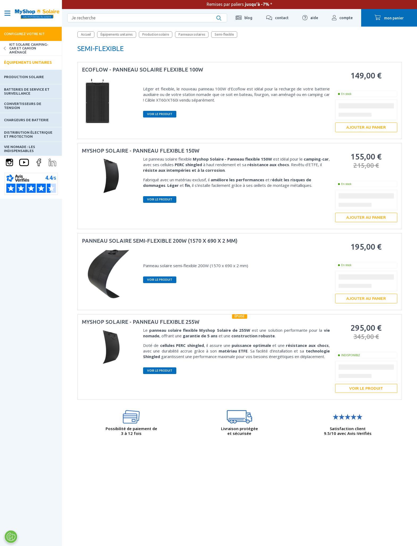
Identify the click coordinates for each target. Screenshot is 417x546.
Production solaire (24, 77)
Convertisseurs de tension (22, 105)
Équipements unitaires (28, 62)
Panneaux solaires (191, 34)
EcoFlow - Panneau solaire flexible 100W (142, 69)
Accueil (86, 34)
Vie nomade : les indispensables (19, 148)
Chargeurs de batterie (26, 120)
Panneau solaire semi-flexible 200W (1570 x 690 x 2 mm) (159, 241)
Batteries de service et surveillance (26, 91)
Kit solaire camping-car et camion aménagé (24, 48)
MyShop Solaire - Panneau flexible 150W (140, 151)
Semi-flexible (224, 34)
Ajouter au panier (366, 127)
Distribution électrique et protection (28, 134)
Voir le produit (159, 114)
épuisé (239, 316)
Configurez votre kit (24, 34)
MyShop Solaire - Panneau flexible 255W (140, 322)
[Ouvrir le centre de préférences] (10, 536)
